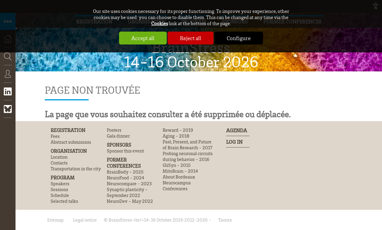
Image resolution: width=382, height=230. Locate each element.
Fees (55, 136)
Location (59, 157)
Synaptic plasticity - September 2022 (127, 192)
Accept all (142, 38)
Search (6, 74)
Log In (234, 141)
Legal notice (85, 220)
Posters (114, 130)
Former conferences (124, 163)
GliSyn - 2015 (176, 165)
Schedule (60, 195)
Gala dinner (118, 136)
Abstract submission (71, 142)
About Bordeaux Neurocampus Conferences (179, 182)
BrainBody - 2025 (125, 172)
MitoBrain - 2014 (180, 171)
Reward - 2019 (178, 130)
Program (63, 177)
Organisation (69, 151)
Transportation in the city (76, 168)
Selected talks (64, 201)
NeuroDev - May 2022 (130, 201)
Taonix (225, 220)
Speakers (60, 183)
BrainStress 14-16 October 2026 (191, 54)
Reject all (190, 38)
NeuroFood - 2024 (125, 178)
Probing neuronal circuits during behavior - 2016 (188, 156)
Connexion (8, 78)
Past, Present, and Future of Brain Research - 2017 (187, 144)
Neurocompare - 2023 (129, 183)
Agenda (236, 130)
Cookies (159, 23)
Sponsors (119, 145)
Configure (239, 38)
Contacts (59, 163)
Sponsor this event (125, 151)
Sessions (59, 189)
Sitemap (55, 220)
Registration (68, 130)
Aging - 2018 (176, 136)
